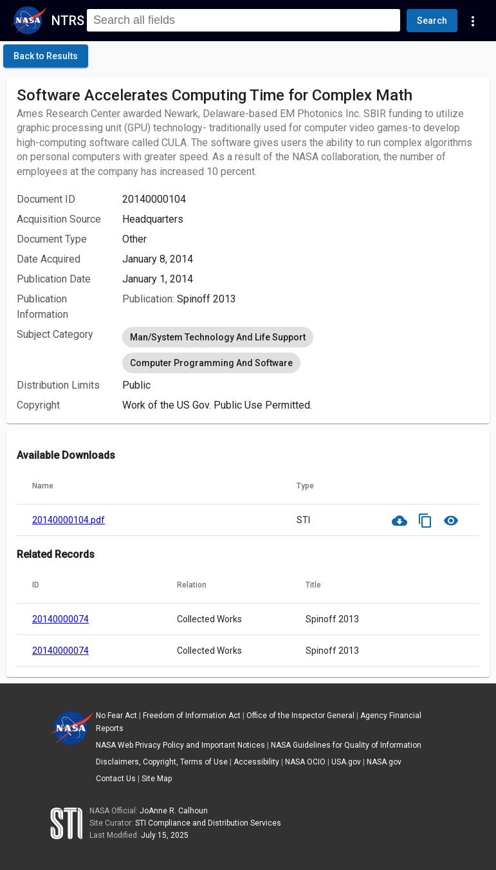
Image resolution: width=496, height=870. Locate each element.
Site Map (157, 778)
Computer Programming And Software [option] (211, 363)
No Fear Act (116, 715)
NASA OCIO (305, 761)
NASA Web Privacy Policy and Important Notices (180, 745)
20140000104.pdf (68, 520)
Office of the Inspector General (300, 715)
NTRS (67, 20)
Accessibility (256, 761)
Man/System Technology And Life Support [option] (217, 337)
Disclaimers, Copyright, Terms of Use (162, 761)
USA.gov (346, 761)
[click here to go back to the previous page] (45, 56)
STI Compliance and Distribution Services (208, 823)
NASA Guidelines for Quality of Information (346, 745)
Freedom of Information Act (192, 715)
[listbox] (300, 350)
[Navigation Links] (473, 20)
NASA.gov (384, 761)
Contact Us (116, 778)
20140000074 (60, 619)
